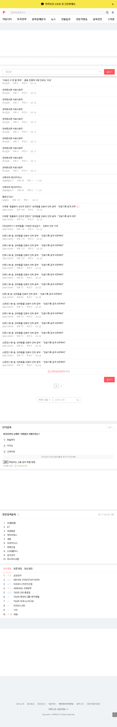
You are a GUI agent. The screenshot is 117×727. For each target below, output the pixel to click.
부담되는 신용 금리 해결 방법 (19, 462)
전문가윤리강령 (93, 704)
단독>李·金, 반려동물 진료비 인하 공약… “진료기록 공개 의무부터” (32, 294)
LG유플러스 (12, 551)
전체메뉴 (114, 12)
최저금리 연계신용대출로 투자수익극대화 (58, 457)
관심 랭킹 (28, 568)
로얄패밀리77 (8, 180)
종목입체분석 (39, 19)
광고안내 (41, 704)
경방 (9, 539)
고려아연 (9, 451)
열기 (114, 714)
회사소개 (20, 704)
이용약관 (51, 704)
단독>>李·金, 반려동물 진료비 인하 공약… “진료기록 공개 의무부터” (33, 236)
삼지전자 (11, 555)
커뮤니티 (7, 19)
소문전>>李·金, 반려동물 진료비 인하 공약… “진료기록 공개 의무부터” (34, 304)
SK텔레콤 (11, 523)
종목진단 (97, 19)
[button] (53, 71)
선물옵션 (65, 19)
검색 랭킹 (7, 568)
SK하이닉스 (12, 543)
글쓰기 (109, 72)
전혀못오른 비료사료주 (12, 90)
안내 (58, 371)
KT (8, 527)
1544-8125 (22, 466)
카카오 (8, 445)
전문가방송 (81, 19)
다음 (113, 427)
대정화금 (11, 531)
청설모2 (5, 200)
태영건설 (11, 547)
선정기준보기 (18, 514)
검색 (107, 12)
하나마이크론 (13, 559)
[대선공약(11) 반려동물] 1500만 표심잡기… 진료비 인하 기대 (30, 226)
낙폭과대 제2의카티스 (12, 177)
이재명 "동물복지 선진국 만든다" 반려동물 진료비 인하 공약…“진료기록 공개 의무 (39, 206)
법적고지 (80, 704)
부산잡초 (6, 83)
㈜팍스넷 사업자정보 (57, 709)
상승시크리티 (7, 210)
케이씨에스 (12, 535)
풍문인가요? (7, 197)
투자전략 (21, 19)
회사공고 (30, 704)
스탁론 (111, 19)
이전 (106, 427)
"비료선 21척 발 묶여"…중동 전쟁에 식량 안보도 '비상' (27, 80)
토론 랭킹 (18, 568)
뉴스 (53, 19)
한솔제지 (9, 440)
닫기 (112, 4)
